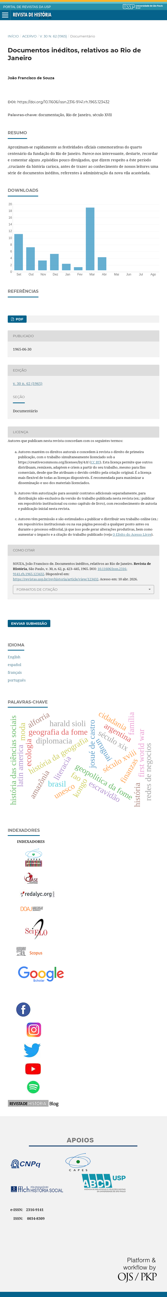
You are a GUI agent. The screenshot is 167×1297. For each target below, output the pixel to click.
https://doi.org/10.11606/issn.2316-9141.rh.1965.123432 (63, 102)
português (17, 680)
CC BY (95, 462)
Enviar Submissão (29, 623)
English (14, 656)
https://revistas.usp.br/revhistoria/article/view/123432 (55, 579)
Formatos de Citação (37, 589)
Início (13, 36)
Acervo (29, 36)
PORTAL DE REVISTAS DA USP (27, 7)
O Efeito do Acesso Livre (132, 534)
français (15, 672)
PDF (19, 319)
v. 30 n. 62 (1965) (53, 36)
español (14, 664)
